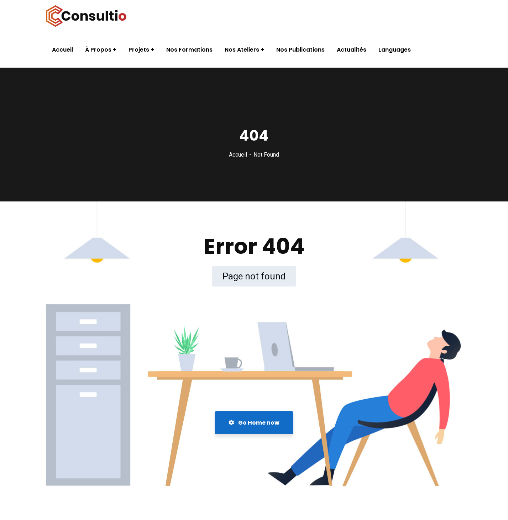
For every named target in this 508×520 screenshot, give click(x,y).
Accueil (238, 154)
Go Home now (254, 423)
